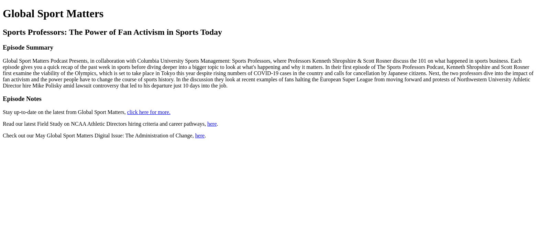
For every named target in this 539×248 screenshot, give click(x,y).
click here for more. (148, 112)
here (212, 124)
